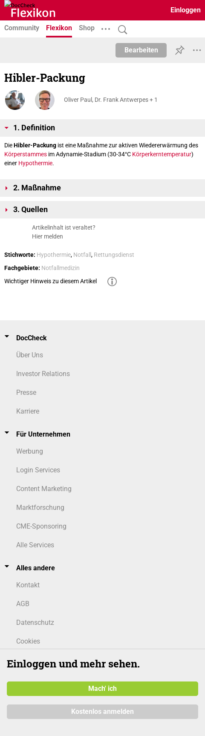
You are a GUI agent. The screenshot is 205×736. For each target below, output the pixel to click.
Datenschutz (35, 622)
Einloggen (185, 10)
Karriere (27, 411)
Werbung (29, 451)
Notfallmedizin (60, 267)
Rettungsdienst (114, 254)
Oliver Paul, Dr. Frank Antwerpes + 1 (111, 99)
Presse (26, 392)
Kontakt (28, 585)
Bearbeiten (141, 50)
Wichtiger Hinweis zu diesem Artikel (50, 281)
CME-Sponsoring (41, 526)
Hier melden (47, 236)
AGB (22, 604)
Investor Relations (43, 374)
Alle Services (35, 545)
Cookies (28, 641)
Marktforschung (40, 507)
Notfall (82, 254)
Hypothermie (35, 163)
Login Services (38, 470)
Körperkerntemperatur (161, 154)
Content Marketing (44, 489)
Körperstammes (25, 154)
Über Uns (29, 355)
